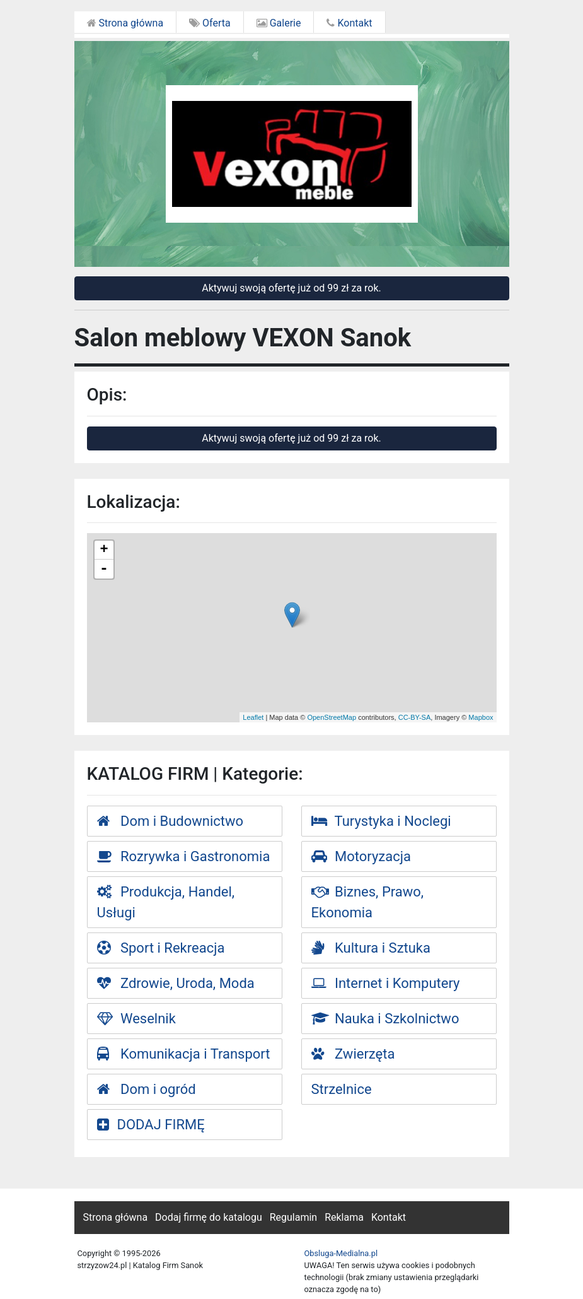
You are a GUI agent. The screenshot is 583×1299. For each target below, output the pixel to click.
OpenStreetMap (331, 717)
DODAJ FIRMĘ (151, 1124)
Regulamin (294, 1217)
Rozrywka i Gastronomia (183, 856)
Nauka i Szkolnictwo (385, 1018)
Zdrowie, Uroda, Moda (176, 983)
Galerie (279, 23)
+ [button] (104, 550)
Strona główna (125, 23)
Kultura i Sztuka (371, 948)
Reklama (344, 1217)
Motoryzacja (361, 856)
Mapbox (480, 717)
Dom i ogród (146, 1089)
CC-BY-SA (414, 717)
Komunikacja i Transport (183, 1054)
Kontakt (349, 23)
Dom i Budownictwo (170, 821)
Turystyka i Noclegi (381, 821)
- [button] (104, 569)
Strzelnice (341, 1089)
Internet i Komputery (385, 983)
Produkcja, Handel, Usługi (166, 902)
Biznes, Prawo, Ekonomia (367, 902)
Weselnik (136, 1018)
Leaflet (253, 717)
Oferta (210, 23)
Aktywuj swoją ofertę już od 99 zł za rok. (291, 288)
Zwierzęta (353, 1054)
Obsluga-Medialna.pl (341, 1253)
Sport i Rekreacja (161, 948)
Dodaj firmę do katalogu (208, 1217)
